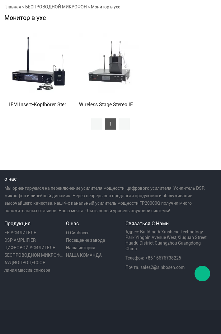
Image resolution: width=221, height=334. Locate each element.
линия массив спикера (27, 270)
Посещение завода (85, 240)
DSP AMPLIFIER (20, 240)
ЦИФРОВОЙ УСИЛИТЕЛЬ (29, 247)
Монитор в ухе (105, 6)
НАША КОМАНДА (84, 255)
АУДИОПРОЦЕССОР (24, 262)
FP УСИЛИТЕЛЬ (20, 232)
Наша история (80, 247)
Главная (12, 6)
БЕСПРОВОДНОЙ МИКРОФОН (56, 6)
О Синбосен (78, 232)
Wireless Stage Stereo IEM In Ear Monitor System (133, 104)
